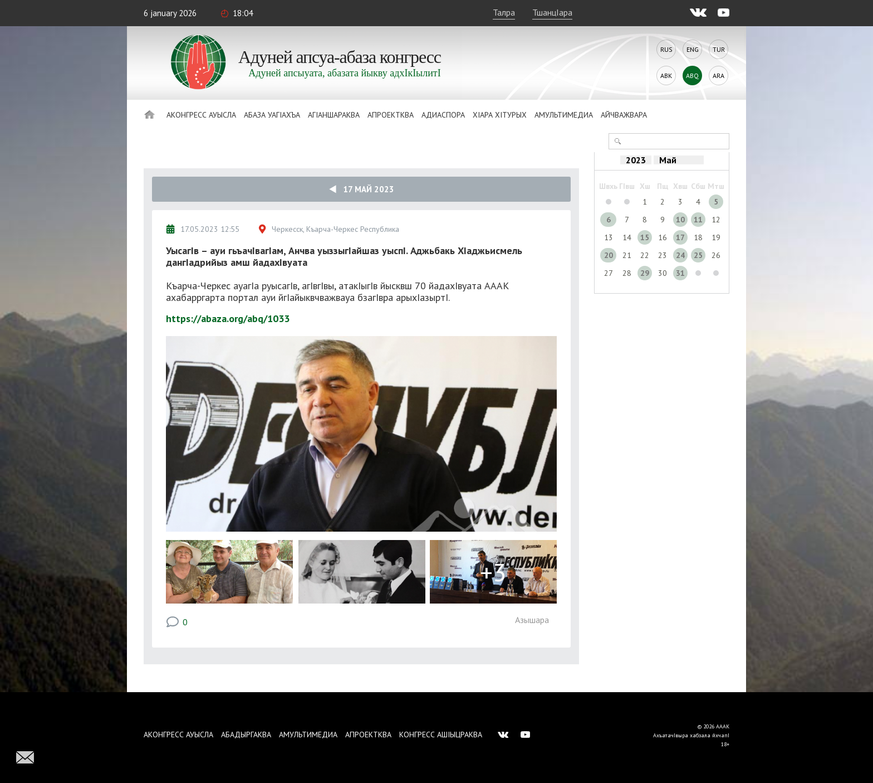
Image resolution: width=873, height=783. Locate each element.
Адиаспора (443, 115)
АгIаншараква (334, 115)
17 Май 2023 (361, 189)
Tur (719, 49)
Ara (718, 75)
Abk (666, 75)
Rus (666, 49)
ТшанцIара (552, 12)
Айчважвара (624, 115)
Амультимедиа (563, 115)
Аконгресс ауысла (201, 115)
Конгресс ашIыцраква (440, 734)
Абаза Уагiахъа (272, 115)
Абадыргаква (246, 734)
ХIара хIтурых (500, 115)
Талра (504, 12)
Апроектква (390, 115)
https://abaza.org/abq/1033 (228, 318)
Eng (692, 49)
